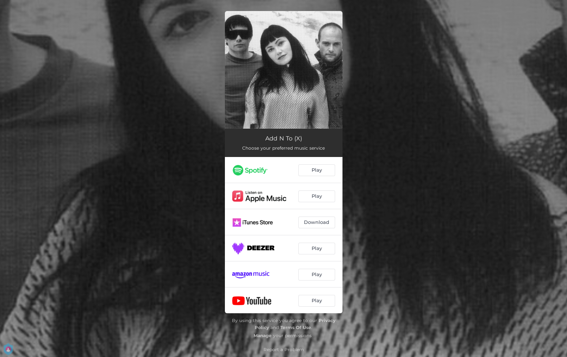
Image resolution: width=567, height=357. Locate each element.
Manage (263, 335)
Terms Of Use (295, 327)
